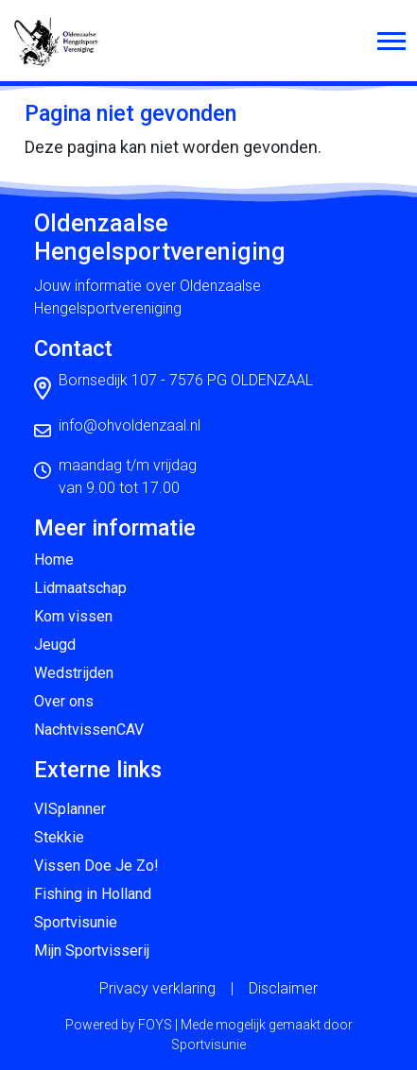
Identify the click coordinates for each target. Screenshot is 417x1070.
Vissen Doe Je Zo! (96, 866)
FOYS (155, 1024)
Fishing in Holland (92, 894)
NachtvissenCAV (89, 730)
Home (54, 560)
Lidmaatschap (80, 588)
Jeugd (55, 645)
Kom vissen (73, 616)
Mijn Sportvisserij (91, 951)
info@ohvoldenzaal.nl (129, 425)
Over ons (64, 701)
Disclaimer (283, 988)
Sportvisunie (75, 922)
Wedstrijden (73, 673)
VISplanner (70, 809)
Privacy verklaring (157, 988)
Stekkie (59, 837)
